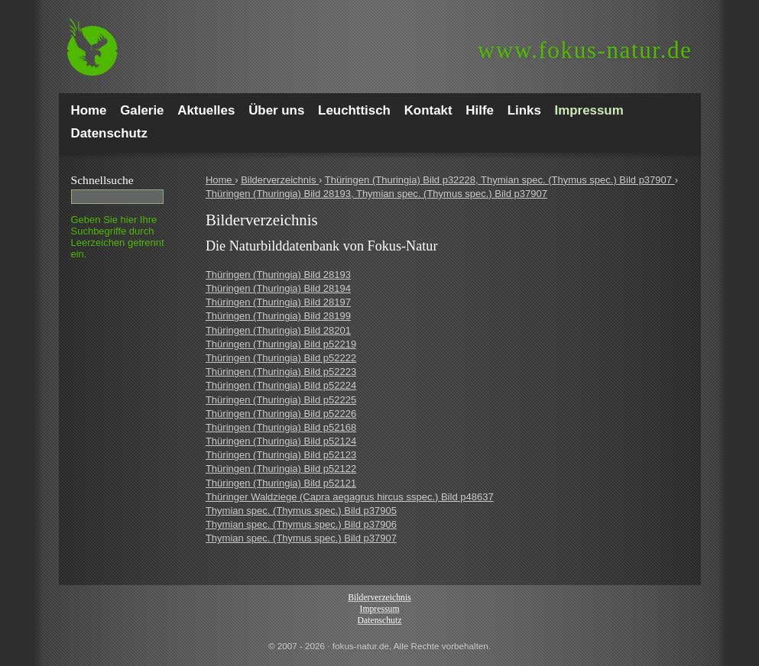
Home (220, 180)
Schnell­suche (102, 179)
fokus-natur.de (585, 50)
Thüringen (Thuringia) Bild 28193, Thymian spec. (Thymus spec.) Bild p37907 (376, 193)
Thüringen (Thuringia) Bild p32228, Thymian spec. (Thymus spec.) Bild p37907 (500, 180)
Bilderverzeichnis (280, 180)
